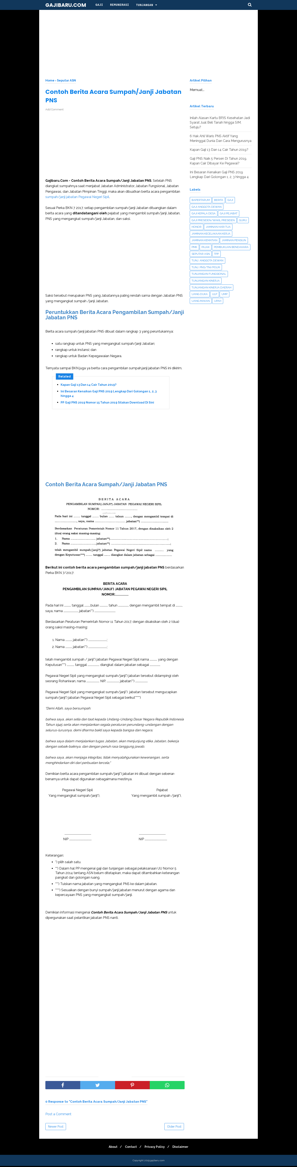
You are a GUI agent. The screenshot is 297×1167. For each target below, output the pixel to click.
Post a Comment (58, 1115)
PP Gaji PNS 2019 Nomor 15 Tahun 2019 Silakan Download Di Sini (107, 403)
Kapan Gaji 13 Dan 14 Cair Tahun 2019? (88, 385)
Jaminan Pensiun (234, 240)
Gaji (99, 5)
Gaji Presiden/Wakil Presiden (213, 220)
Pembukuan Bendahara (231, 247)
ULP (214, 294)
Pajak (206, 247)
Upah (217, 300)
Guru (243, 220)
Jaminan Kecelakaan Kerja (211, 233)
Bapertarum (201, 200)
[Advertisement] (148, 43)
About (111, 1147)
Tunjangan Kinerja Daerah (211, 287)
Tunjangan (144, 5)
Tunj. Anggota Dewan (207, 260)
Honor (197, 226)
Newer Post (55, 1127)
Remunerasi (119, 5)
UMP (224, 294)
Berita (218, 200)
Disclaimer (182, 1147)
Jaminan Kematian (204, 240)
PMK (194, 247)
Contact (130, 1147)
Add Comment (54, 110)
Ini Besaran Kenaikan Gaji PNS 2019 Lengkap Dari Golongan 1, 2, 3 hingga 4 (109, 395)
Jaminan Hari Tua (218, 226)
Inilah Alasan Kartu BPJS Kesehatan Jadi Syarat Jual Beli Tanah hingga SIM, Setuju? (220, 122)
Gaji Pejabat (228, 213)
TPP (216, 253)
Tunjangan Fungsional (209, 273)
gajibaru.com (65, 5)
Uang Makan (201, 300)
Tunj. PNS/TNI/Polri (206, 267)
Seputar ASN (201, 253)
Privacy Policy (155, 1147)
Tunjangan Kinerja (206, 280)
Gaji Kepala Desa (204, 213)
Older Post (174, 1127)
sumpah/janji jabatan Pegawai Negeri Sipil (77, 198)
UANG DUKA (200, 294)
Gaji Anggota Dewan (207, 206)
